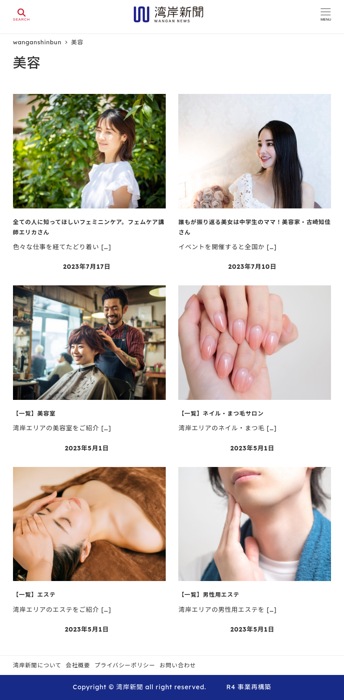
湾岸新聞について (37, 665)
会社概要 (78, 665)
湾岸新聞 (129, 687)
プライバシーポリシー (125, 665)
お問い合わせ (177, 665)
